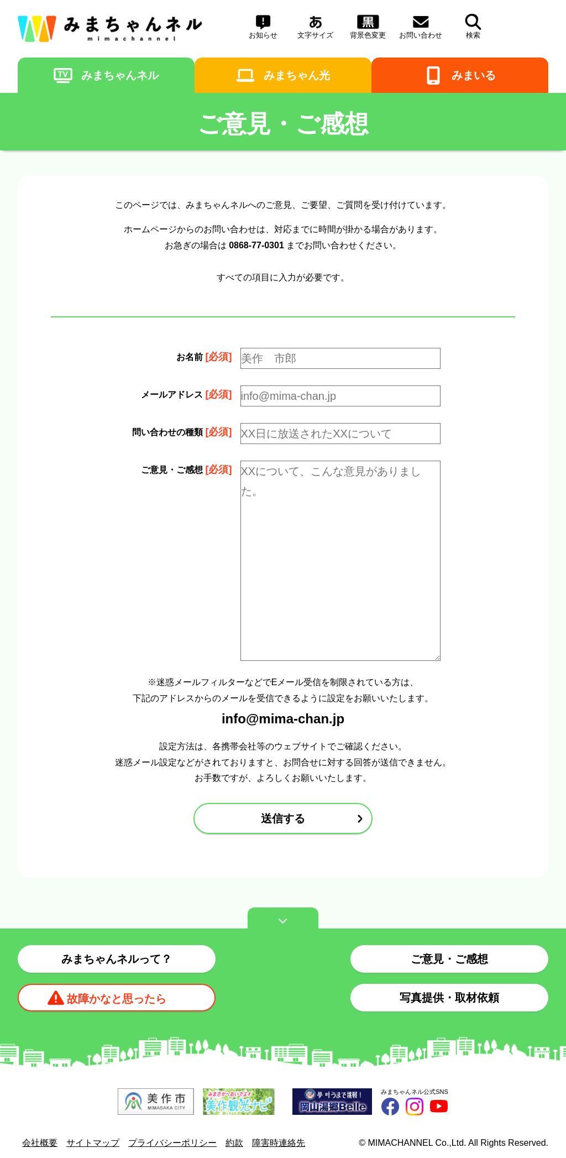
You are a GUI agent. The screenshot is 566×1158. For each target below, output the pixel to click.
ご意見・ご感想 (449, 959)
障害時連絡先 (278, 1142)
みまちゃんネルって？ (116, 959)
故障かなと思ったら (116, 999)
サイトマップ (92, 1142)
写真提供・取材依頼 (449, 998)
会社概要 (39, 1142)
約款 (234, 1142)
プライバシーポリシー (172, 1142)
